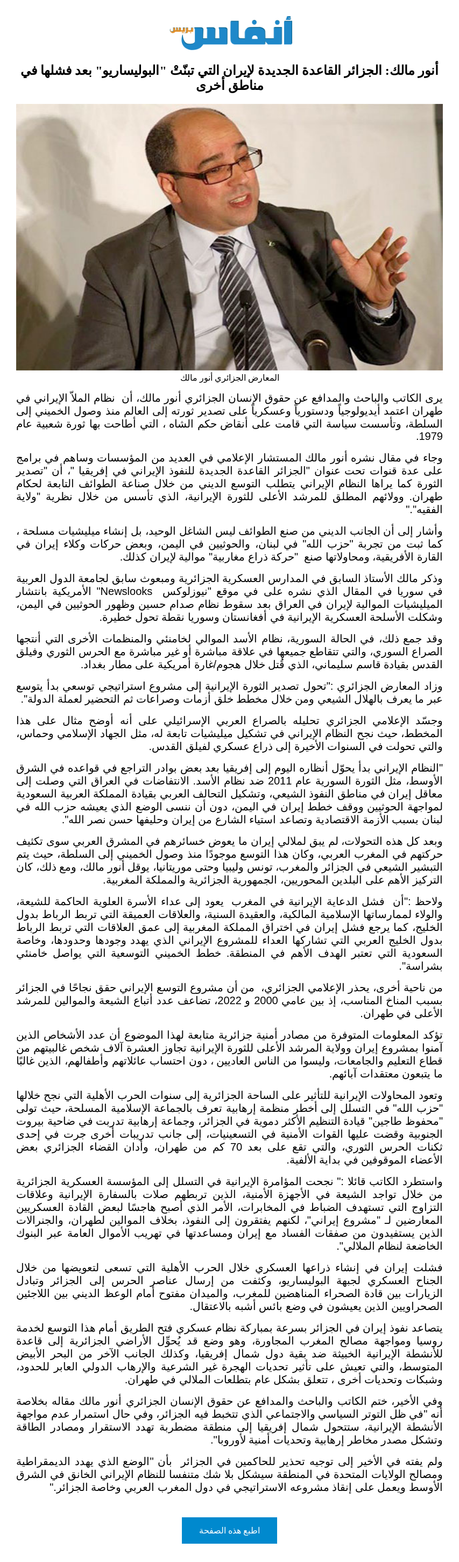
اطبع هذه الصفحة (229, 1530)
